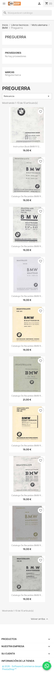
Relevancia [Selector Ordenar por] (27, 96)
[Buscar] (27, 13)
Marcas (9, 72)
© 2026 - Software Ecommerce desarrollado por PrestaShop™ (27, 668)
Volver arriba (40, 619)
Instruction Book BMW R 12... (27, 146)
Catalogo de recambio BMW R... (27, 196)
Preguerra (15, 37)
